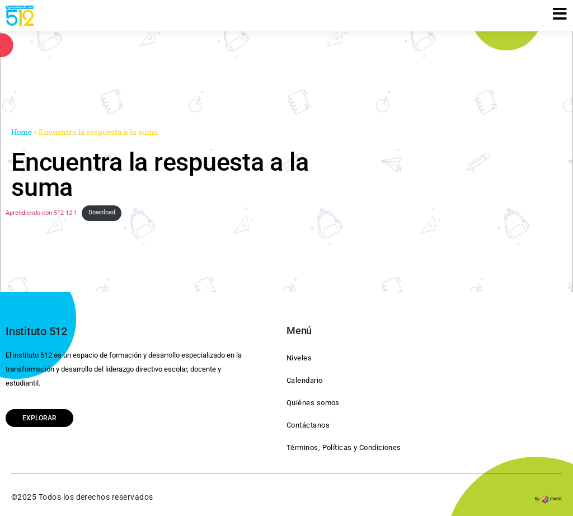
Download (101, 212)
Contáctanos (308, 425)
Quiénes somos (313, 402)
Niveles (299, 358)
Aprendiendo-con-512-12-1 (41, 212)
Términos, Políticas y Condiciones (343, 447)
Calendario (304, 380)
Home (21, 132)
